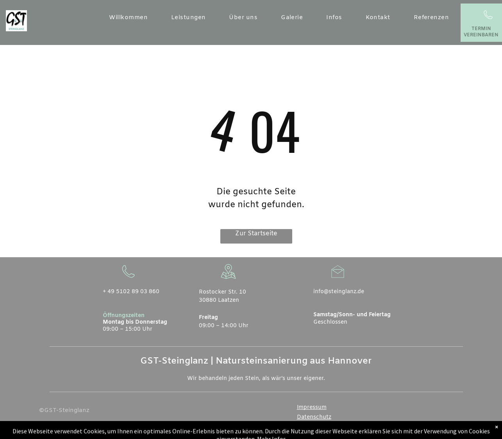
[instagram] (457, 432)
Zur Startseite (256, 233)
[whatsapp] (444, 432)
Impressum (312, 407)
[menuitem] (128, 18)
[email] (432, 432)
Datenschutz (314, 417)
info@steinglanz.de (338, 292)
